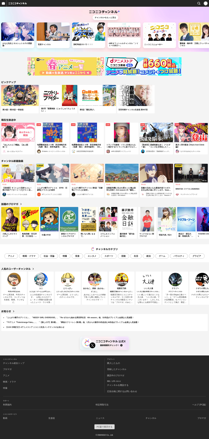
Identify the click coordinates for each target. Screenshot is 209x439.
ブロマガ (7, 369)
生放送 (51, 418)
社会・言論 (49, 256)
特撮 (65, 256)
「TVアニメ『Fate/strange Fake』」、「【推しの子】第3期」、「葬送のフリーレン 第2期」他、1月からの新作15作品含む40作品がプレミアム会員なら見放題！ (72, 322)
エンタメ (92, 256)
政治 (148, 256)
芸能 (123, 256)
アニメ (11, 256)
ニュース (100, 418)
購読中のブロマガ (115, 375)
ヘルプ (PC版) (199, 404)
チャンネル (151, 418)
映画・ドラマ (29, 256)
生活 (136, 256)
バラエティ (179, 256)
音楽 (77, 256)
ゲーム (162, 256)
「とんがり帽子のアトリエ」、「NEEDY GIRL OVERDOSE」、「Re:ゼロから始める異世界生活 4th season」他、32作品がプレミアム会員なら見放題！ (70, 317)
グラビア (197, 256)
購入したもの (113, 363)
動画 (5, 418)
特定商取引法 (102, 404)
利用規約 (7, 404)
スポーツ (109, 256)
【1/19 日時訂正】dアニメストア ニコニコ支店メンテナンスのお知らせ (35, 327)
